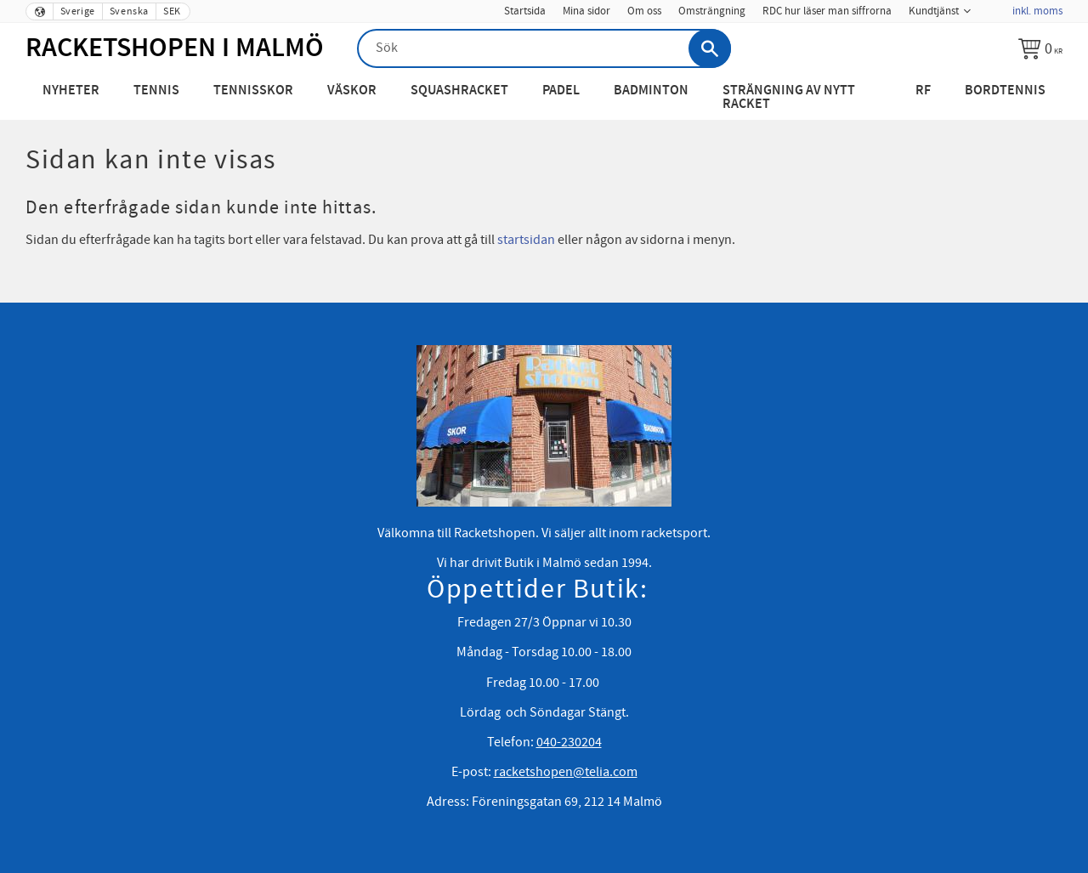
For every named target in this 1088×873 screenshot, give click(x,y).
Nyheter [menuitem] (70, 90)
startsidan (526, 239)
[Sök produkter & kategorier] (544, 48)
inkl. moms (1037, 11)
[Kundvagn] (1040, 48)
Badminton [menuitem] (651, 90)
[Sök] (709, 48)
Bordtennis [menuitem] (1005, 90)
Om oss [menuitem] (644, 11)
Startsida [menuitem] (525, 11)
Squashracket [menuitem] (459, 90)
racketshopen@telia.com (566, 771)
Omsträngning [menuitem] (711, 11)
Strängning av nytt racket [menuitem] (788, 97)
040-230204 (569, 742)
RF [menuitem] (923, 90)
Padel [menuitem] (561, 90)
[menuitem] (991, 6)
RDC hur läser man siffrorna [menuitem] (827, 11)
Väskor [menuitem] (352, 90)
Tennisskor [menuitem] (253, 90)
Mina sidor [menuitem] (586, 11)
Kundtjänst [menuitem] (934, 11)
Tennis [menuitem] (156, 90)
